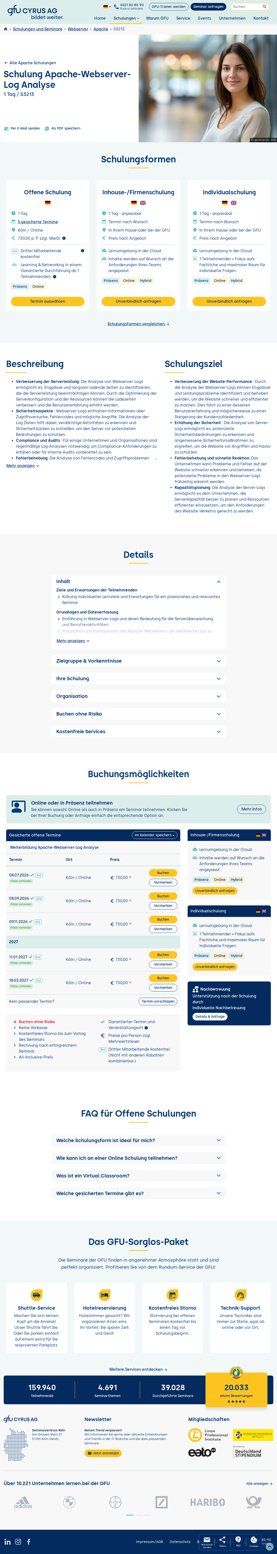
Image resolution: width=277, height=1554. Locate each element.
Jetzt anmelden (103, 1453)
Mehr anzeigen (23, 466)
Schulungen (127, 18)
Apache (101, 29)
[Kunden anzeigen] (259, 1484)
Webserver (78, 29)
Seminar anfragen (208, 7)
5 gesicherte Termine (38, 222)
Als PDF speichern (62, 128)
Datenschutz (180, 1542)
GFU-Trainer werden (168, 7)
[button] (138, 1140)
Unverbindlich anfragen (138, 301)
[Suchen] (249, 7)
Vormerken (163, 882)
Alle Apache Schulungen (30, 62)
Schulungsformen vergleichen (139, 324)
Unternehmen (232, 18)
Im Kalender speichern (153, 835)
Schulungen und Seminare (37, 29)
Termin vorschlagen (158, 1001)
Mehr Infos (251, 809)
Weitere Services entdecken (138, 1369)
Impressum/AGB (149, 1542)
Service (183, 18)
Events (204, 18)
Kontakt (261, 18)
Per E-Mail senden (22, 128)
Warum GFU (157, 18)
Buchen (163, 873)
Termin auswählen (47, 301)
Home (100, 18)
